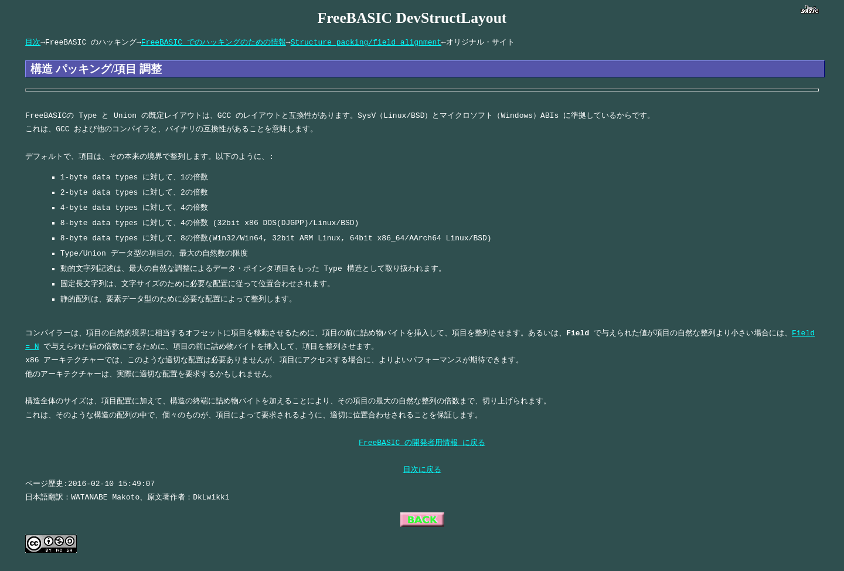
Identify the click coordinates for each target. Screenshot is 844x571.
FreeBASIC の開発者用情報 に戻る (422, 442)
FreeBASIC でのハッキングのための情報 (213, 42)
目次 (32, 42)
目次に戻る (422, 469)
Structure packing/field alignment (366, 42)
